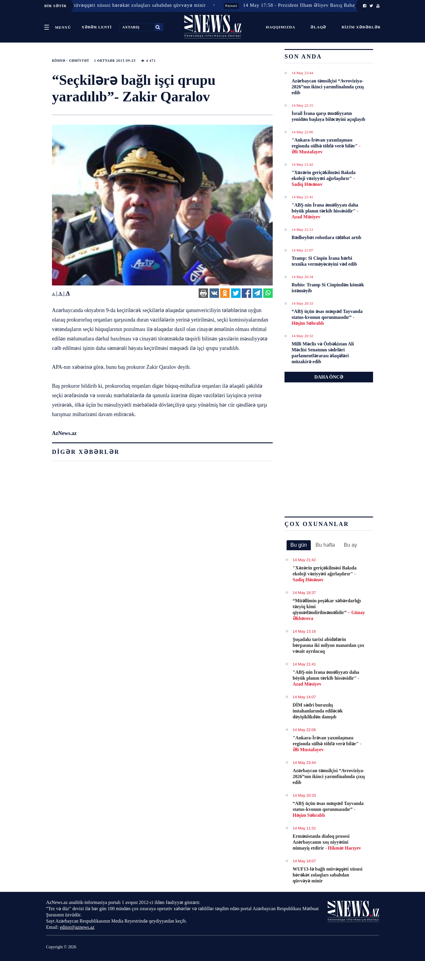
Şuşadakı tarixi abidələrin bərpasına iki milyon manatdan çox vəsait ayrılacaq (328, 645)
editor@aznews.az (77, 927)
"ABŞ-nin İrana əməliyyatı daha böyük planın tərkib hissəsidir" (325, 210)
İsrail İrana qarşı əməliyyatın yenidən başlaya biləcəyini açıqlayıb (328, 116)
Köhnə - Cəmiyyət (70, 61)
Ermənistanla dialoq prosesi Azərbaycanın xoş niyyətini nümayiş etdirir (327, 842)
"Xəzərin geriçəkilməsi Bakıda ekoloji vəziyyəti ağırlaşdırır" (323, 178)
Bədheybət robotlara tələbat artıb (326, 237)
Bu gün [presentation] (298, 545)
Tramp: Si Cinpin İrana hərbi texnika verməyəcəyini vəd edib (324, 261)
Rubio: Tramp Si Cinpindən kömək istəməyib (328, 287)
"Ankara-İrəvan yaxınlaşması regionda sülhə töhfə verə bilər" (326, 145)
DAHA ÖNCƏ (328, 376)
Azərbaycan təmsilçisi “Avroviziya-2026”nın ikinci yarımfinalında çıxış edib (328, 86)
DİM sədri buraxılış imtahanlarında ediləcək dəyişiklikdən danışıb (318, 710)
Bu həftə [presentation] (325, 545)
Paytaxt (241, 5)
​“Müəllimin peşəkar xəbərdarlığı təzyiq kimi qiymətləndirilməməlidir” (329, 609)
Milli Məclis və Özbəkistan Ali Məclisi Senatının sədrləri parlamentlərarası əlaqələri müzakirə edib (323, 352)
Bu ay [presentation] (350, 545)
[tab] (299, 545)
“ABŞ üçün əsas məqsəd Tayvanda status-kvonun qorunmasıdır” (327, 317)
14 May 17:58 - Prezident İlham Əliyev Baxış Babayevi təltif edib (325, 5)
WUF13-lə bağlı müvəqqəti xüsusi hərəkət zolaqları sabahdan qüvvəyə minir (327, 874)
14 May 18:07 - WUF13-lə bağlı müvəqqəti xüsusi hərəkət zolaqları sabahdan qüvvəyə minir (113, 5)
